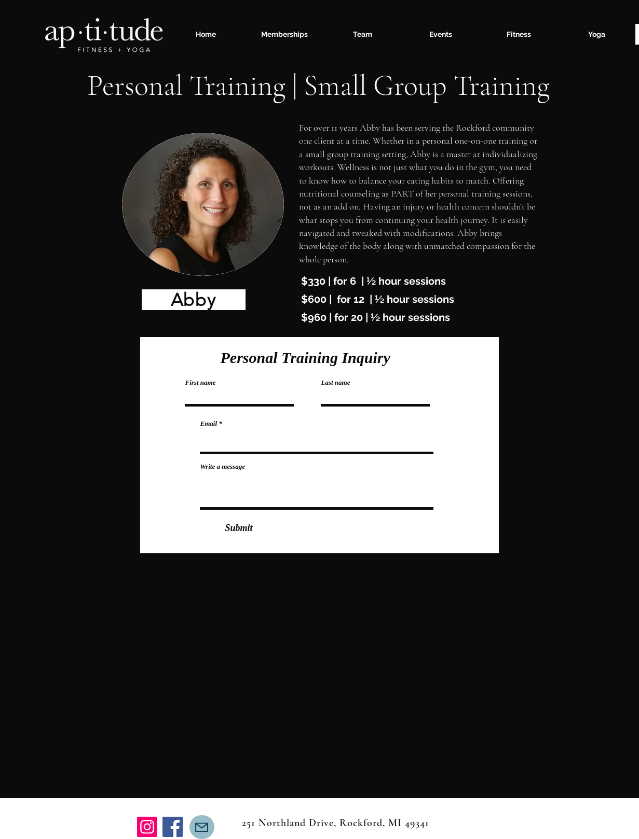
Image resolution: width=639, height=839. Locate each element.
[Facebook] (172, 827)
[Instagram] (147, 827)
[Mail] (201, 827)
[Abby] (194, 299)
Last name (335, 382)
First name (200, 382)
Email (208, 423)
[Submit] (239, 528)
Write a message (222, 466)
